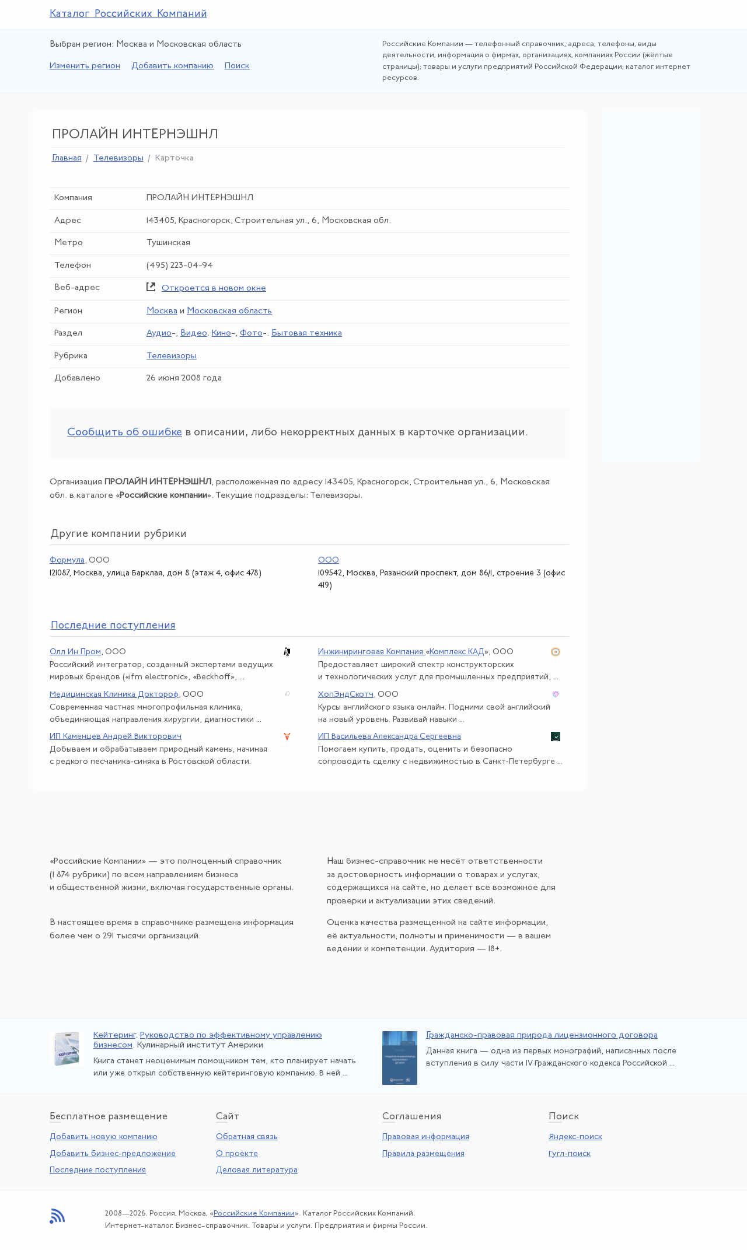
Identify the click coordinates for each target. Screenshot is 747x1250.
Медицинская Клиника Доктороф (114, 694)
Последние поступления (98, 1170)
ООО (328, 560)
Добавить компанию (172, 66)
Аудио (159, 333)
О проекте (237, 1154)
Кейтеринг (114, 1035)
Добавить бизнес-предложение (113, 1154)
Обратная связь (247, 1137)
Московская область (229, 311)
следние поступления (113, 625)
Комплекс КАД (457, 652)
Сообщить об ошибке (124, 432)
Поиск (237, 66)
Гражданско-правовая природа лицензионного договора (542, 1035)
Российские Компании (254, 1213)
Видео (193, 333)
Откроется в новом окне (214, 288)
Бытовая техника (306, 333)
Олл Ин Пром (75, 652)
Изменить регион (85, 66)
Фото (251, 333)
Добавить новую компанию (104, 1137)
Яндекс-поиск (575, 1137)
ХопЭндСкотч (346, 694)
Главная (67, 158)
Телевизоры (118, 158)
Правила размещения (423, 1154)
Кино (221, 333)
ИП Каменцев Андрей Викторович (115, 736)
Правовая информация (425, 1137)
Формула (67, 560)
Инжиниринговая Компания (371, 652)
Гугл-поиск (570, 1154)
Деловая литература (257, 1170)
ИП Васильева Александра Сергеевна (389, 736)
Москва (161, 311)
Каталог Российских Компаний (128, 14)
